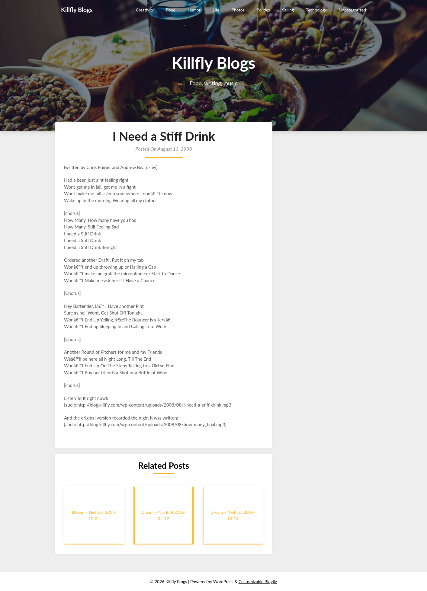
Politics (263, 9)
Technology (316, 9)
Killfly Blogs (77, 9)
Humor (194, 9)
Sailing (288, 9)
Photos (238, 9)
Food (170, 9)
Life (216, 9)
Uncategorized (352, 9)
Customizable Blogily (258, 581)
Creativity (145, 9)
